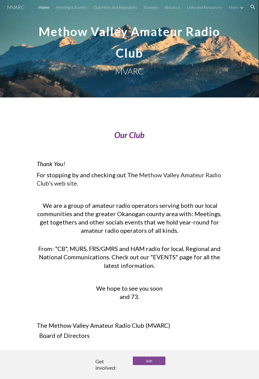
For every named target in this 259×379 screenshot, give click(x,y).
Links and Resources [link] (204, 7)
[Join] (149, 361)
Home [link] (43, 7)
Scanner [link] (151, 7)
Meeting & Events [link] (71, 7)
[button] (253, 7)
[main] (129, 48)
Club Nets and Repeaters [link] (115, 7)
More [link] (234, 7)
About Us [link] (172, 7)
